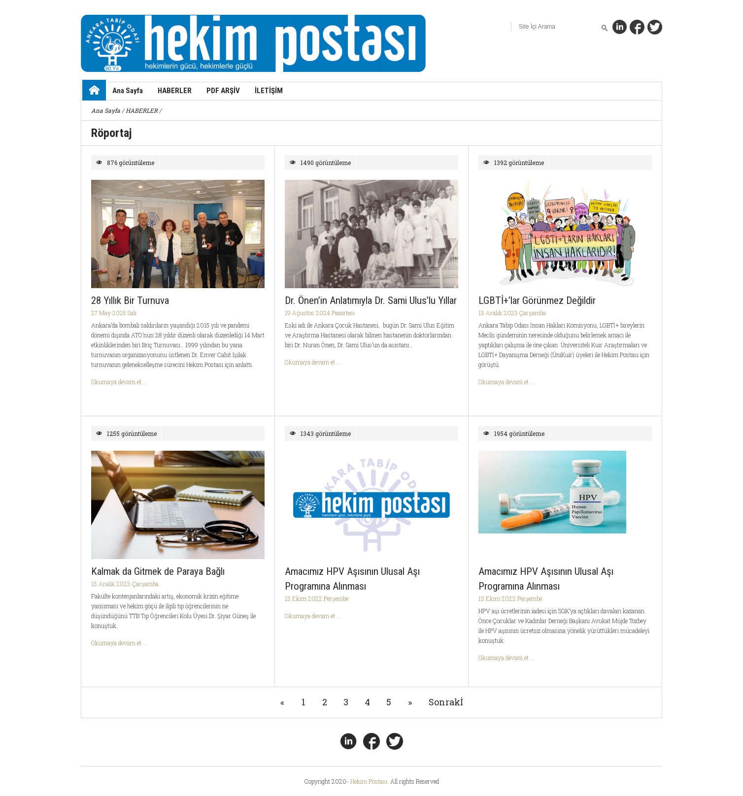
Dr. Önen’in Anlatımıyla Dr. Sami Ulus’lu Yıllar (371, 300)
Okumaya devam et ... (119, 382)
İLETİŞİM (269, 90)
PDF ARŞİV (223, 90)
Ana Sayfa (127, 90)
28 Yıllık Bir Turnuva (130, 300)
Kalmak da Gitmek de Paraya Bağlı (158, 571)
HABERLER (175, 90)
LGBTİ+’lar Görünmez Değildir (537, 300)
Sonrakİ (446, 702)
